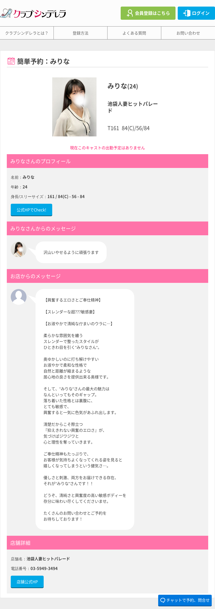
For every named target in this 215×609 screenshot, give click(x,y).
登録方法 (80, 33)
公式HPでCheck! (31, 210)
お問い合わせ (188, 33)
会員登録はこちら (152, 13)
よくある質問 (134, 33)
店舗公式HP (27, 581)
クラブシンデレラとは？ (26, 33)
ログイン (201, 13)
